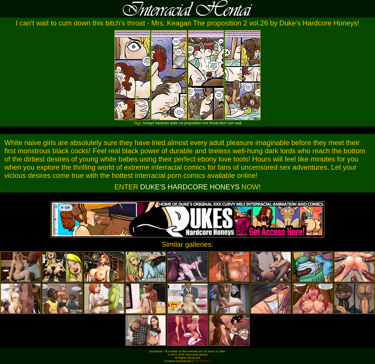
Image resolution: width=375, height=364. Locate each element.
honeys (148, 123)
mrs (205, 123)
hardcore (162, 123)
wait (238, 123)
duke (174, 123)
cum (231, 123)
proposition (193, 123)
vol (181, 123)
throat (213, 123)
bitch (222, 123)
